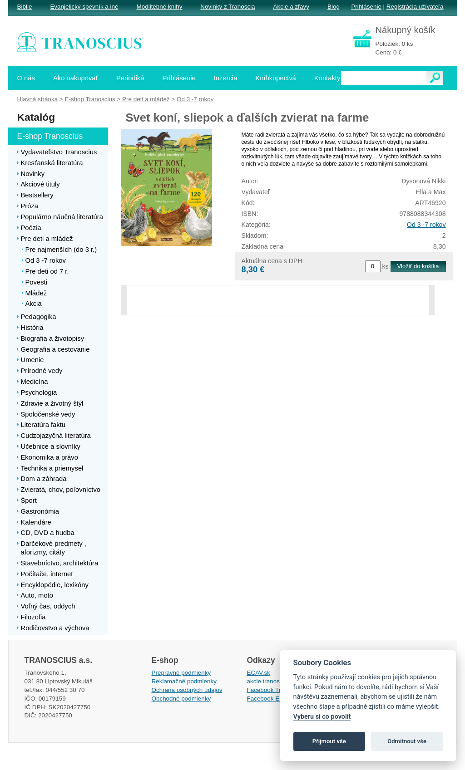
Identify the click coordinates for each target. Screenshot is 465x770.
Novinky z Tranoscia (227, 6)
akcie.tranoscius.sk (273, 681)
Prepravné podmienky (181, 672)
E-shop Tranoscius (89, 99)
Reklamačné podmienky (184, 681)
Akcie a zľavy (291, 6)
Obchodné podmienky (181, 698)
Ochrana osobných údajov (187, 690)
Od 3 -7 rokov (426, 224)
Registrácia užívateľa (415, 6)
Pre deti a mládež (146, 99)
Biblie (24, 6)
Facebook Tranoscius (276, 690)
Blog (333, 6)
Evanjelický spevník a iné (84, 6)
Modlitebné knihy (160, 6)
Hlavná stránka (37, 99)
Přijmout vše (329, 741)
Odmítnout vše (406, 741)
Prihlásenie (366, 6)
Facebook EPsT (269, 698)
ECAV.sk (259, 672)
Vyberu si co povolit (322, 717)
